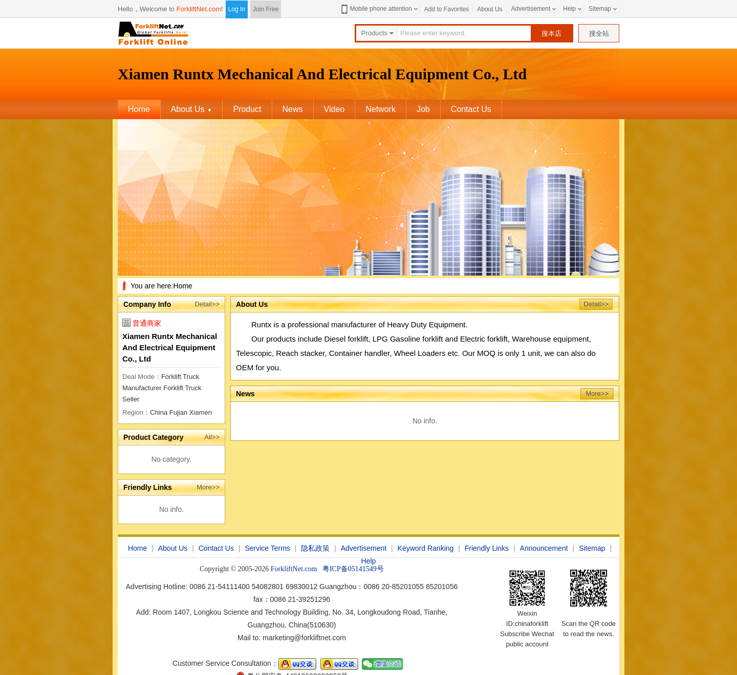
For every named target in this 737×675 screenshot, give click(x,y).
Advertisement (531, 8)
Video (334, 109)
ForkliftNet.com (199, 9)
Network (380, 109)
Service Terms (267, 548)
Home (139, 109)
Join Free (265, 9)
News (293, 109)
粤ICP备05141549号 (353, 569)
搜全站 (599, 33)
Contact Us (471, 109)
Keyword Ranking (426, 548)
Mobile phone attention (375, 9)
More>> (208, 487)
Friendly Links (487, 548)
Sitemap (600, 8)
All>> (212, 437)
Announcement (544, 548)
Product (247, 109)
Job (423, 109)
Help (569, 8)
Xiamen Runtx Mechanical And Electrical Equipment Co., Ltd (169, 347)
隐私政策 (315, 548)
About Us (489, 9)
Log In (236, 9)
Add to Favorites (446, 9)
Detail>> (207, 304)
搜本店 (551, 33)
